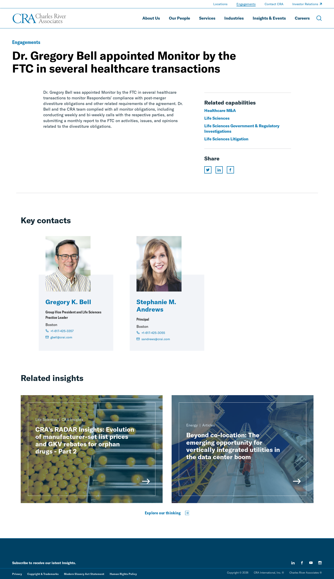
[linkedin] (293, 563)
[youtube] (311, 563)
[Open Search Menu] (319, 18)
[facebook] (302, 563)
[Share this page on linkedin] (219, 169)
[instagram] (320, 563)
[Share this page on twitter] (207, 169)
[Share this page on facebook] (230, 169)
